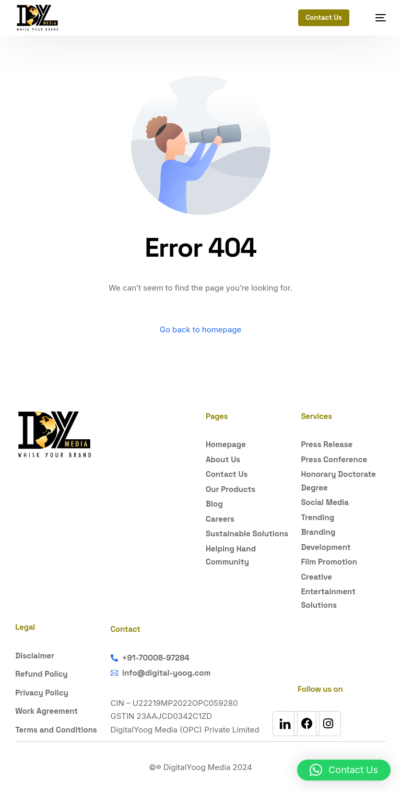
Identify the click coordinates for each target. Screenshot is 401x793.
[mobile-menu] (375, 18)
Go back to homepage (201, 329)
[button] (344, 770)
